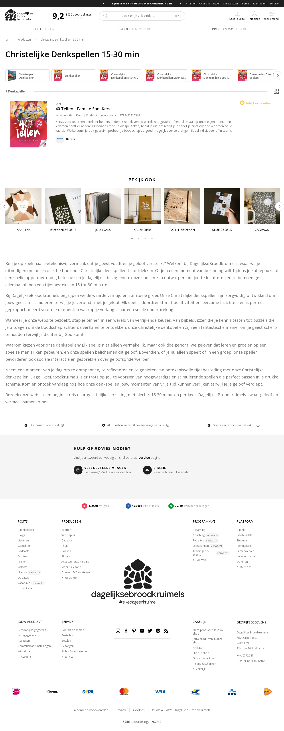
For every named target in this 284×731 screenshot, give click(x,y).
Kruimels (191, 3)
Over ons (204, 3)
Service (274, 3)
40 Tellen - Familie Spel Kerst (83, 108)
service (144, 457)
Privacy (121, 710)
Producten (24, 39)
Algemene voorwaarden (91, 710)
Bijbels (217, 3)
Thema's (245, 3)
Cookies (139, 710)
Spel (58, 104)
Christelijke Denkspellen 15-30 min (62, 39)
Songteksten (230, 3)
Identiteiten (260, 3)
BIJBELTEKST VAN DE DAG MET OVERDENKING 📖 (142, 3)
